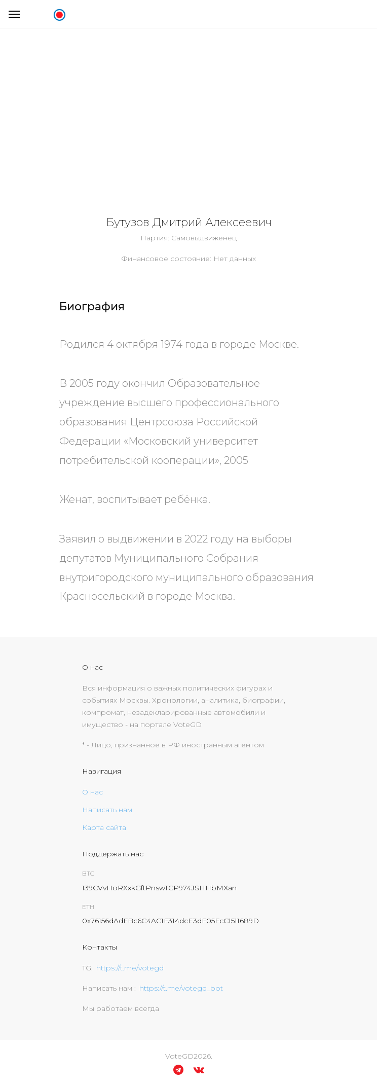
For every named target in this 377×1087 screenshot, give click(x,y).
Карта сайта (104, 827)
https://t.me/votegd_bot (181, 988)
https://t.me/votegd (130, 967)
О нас (92, 791)
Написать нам (107, 809)
